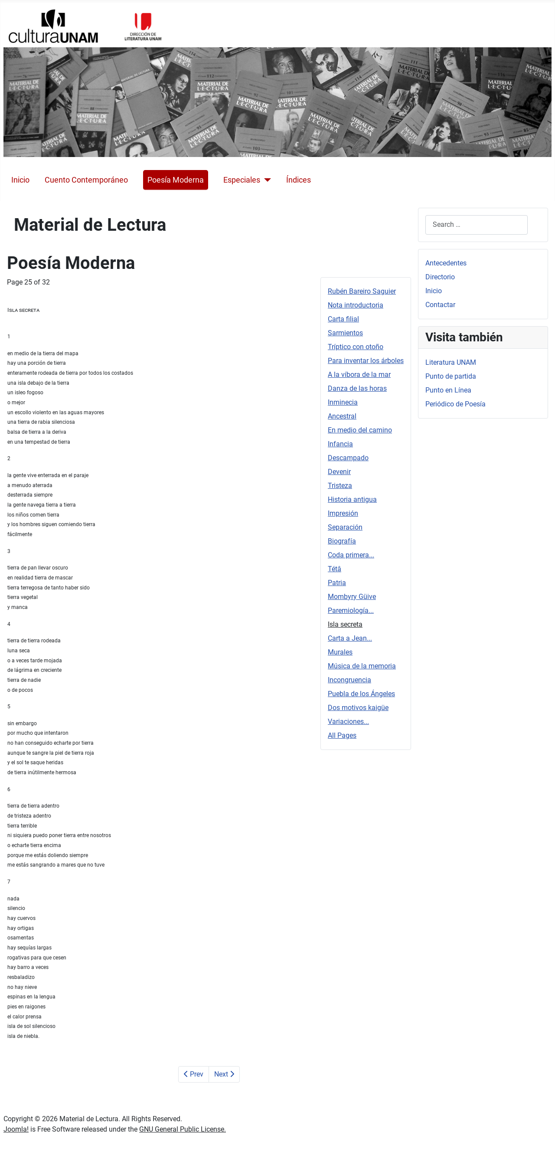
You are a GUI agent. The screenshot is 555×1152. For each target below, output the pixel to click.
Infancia (340, 444)
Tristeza (340, 485)
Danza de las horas (357, 388)
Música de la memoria (362, 666)
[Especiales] (265, 180)
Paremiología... (351, 610)
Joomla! (16, 1129)
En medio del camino (360, 430)
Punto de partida (450, 376)
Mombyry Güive (352, 596)
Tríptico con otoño (355, 347)
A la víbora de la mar (359, 374)
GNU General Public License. (182, 1129)
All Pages (342, 735)
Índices (298, 180)
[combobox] (476, 225)
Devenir (339, 472)
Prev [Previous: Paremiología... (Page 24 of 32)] (193, 1074)
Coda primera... (351, 555)
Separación (345, 527)
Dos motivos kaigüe (358, 708)
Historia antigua (352, 499)
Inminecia (343, 402)
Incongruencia (349, 680)
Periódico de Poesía (455, 404)
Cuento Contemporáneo (86, 180)
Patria (337, 583)
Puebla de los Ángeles (361, 694)
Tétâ (334, 569)
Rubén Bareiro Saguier (362, 291)
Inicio (20, 180)
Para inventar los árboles (366, 361)
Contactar (440, 305)
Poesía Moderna (175, 180)
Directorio (440, 277)
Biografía (342, 541)
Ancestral (342, 416)
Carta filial (343, 319)
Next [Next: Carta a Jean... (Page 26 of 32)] (224, 1074)
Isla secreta (345, 624)
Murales (340, 652)
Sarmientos (345, 333)
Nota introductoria (355, 305)
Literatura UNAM (450, 362)
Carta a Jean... (350, 638)
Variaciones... (348, 721)
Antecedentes (446, 263)
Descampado (348, 458)
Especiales (241, 180)
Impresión (343, 513)
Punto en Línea (448, 390)
